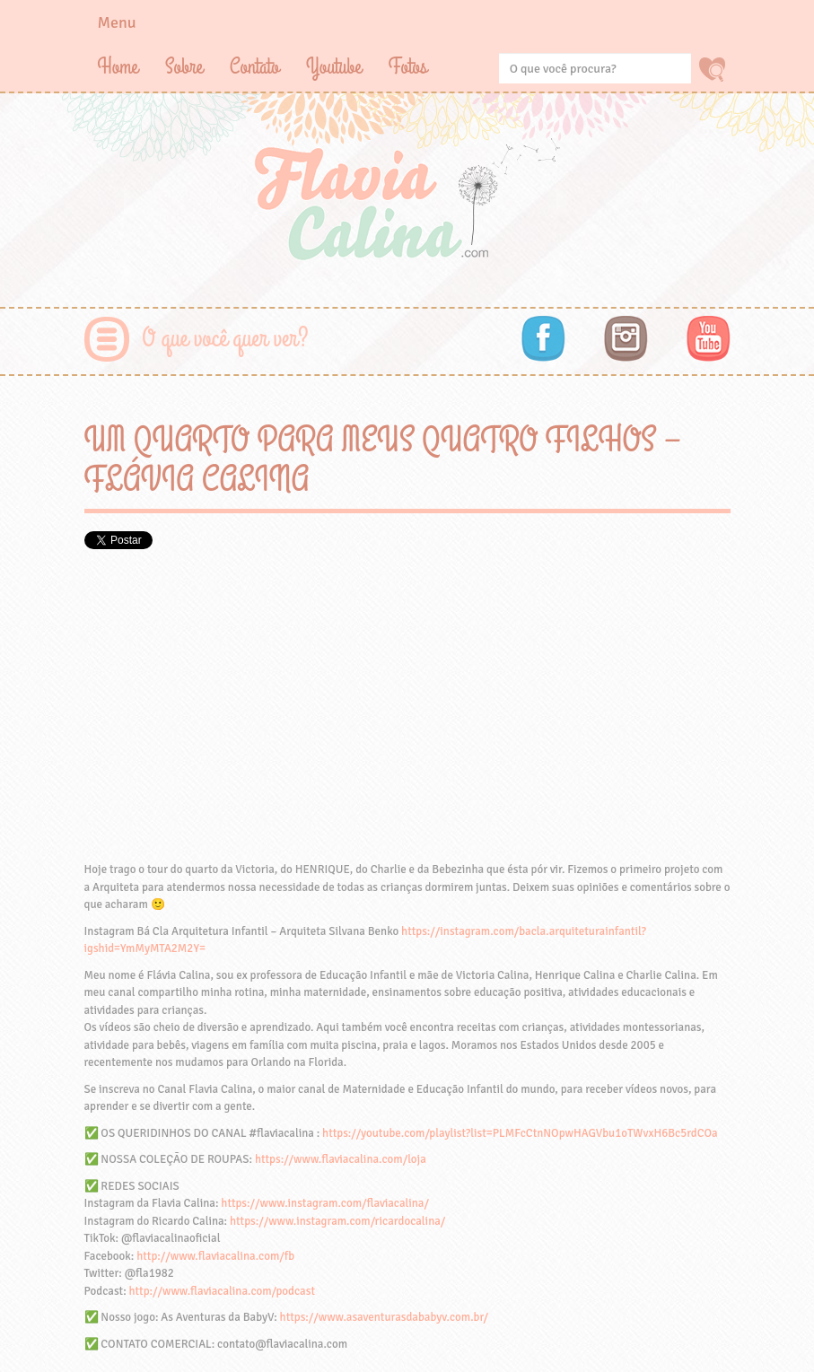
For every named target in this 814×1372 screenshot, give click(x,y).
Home (118, 67)
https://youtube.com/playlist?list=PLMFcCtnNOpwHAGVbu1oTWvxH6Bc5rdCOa (519, 1133)
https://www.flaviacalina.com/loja (340, 1159)
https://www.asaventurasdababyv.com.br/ (384, 1317)
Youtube (334, 67)
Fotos (408, 67)
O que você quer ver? (226, 338)
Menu (117, 22)
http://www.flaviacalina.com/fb (215, 1256)
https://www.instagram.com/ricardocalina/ (337, 1221)
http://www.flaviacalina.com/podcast (221, 1291)
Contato (254, 67)
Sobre (184, 67)
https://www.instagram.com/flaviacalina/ (325, 1203)
